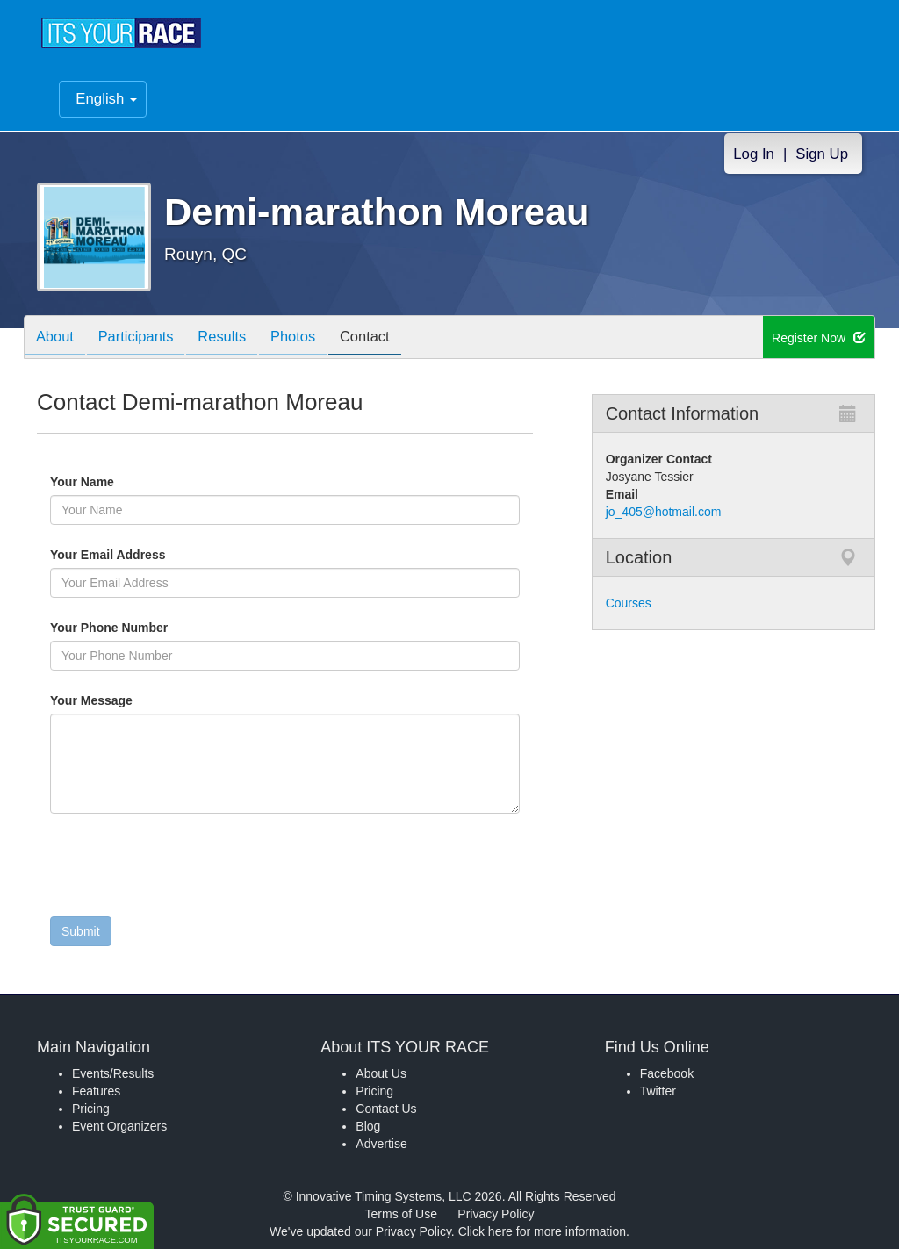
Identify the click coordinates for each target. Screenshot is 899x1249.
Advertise (381, 1144)
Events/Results (113, 1073)
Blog (368, 1126)
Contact (386, 338)
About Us (381, 1073)
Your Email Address (176, 555)
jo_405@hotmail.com (664, 512)
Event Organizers (119, 1126)
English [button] (106, 98)
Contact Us (386, 1109)
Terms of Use (401, 1214)
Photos (310, 338)
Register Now (819, 338)
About (57, 338)
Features (96, 1091)
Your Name (112, 482)
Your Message (121, 700)
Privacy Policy (495, 1214)
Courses (628, 603)
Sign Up (821, 154)
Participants (143, 338)
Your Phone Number (109, 628)
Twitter (658, 1091)
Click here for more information (542, 1231)
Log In (753, 154)
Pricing (91, 1109)
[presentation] (183, 869)
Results (234, 338)
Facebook (667, 1073)
